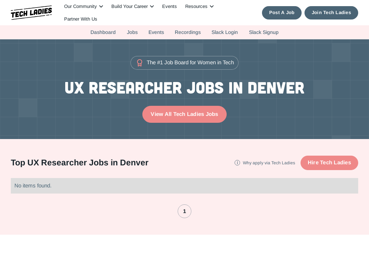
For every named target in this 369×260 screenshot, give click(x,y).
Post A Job (282, 12)
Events (169, 6)
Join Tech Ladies (331, 12)
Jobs (132, 32)
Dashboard (103, 32)
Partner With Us (80, 19)
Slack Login (225, 32)
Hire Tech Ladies (329, 162)
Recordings (188, 32)
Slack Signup (264, 32)
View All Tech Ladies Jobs (184, 114)
